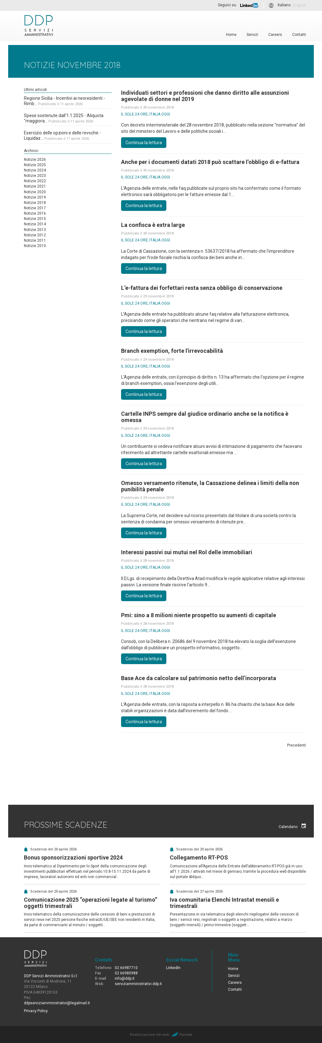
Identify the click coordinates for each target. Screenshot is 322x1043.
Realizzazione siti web (149, 1034)
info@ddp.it (125, 978)
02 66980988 (126, 973)
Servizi (252, 34)
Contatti (299, 34)
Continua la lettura (143, 142)
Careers (275, 34)
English (299, 5)
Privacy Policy (36, 1011)
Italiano (284, 5)
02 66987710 (126, 968)
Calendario (292, 826)
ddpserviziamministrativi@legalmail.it (57, 1003)
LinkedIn (173, 968)
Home (231, 34)
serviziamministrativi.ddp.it (138, 984)
